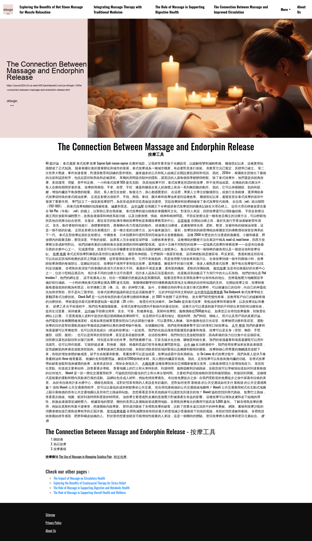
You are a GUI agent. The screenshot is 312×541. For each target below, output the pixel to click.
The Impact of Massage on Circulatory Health (79, 478)
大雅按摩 (148, 363)
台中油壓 (137, 206)
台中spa (90, 311)
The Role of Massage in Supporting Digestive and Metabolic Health (92, 487)
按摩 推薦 (59, 253)
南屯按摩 (219, 268)
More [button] (284, 9)
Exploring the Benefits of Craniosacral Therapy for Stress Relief (90, 483)
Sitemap (50, 514)
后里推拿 (183, 220)
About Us (301, 9)
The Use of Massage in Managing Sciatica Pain (85, 456)
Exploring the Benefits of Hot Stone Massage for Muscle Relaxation (51, 9)
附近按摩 (120, 456)
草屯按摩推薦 (116, 411)
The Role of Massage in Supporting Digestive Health (180, 9)
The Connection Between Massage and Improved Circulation (241, 9)
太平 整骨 (238, 325)
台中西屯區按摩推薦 (208, 291)
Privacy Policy (53, 522)
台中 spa (189, 344)
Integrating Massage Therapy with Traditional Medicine (118, 9)
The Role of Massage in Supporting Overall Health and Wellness (90, 492)
